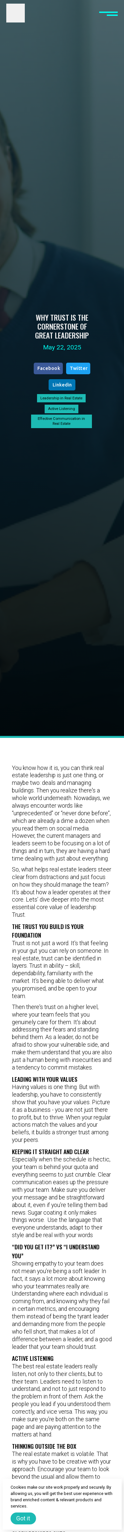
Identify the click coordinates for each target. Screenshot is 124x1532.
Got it (23, 1518)
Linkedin (62, 384)
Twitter (79, 368)
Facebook (48, 368)
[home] (15, 13)
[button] (108, 13)
